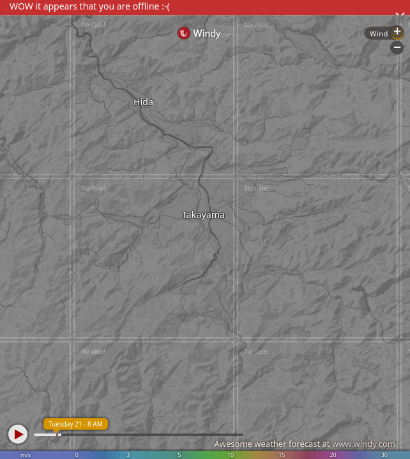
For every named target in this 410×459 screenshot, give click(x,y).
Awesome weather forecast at (304, 443)
